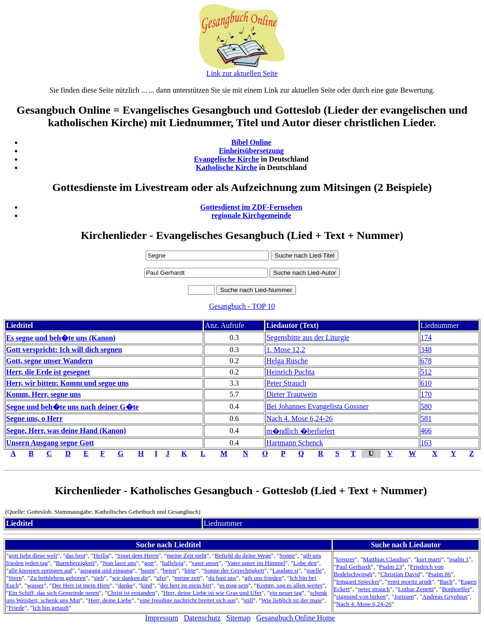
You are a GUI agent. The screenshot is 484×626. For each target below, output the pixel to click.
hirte (189, 570)
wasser (35, 585)
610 (426, 383)
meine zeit (187, 577)
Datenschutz (202, 618)
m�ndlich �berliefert (300, 431)
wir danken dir (130, 577)
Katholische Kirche (226, 167)
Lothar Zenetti (416, 588)
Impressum (161, 618)
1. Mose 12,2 (285, 350)
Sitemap (238, 618)
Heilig (101, 555)
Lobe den (304, 562)
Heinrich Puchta (290, 372)
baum (148, 570)
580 (426, 406)
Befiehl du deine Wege (243, 555)
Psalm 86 (439, 574)
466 (426, 431)
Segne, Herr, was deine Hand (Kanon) (66, 431)
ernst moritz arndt (410, 581)
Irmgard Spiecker (357, 581)
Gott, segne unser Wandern (49, 361)
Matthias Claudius (385, 559)
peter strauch (374, 588)
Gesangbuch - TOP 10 (242, 306)
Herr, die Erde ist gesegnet (48, 372)
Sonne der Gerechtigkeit (234, 570)
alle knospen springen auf (40, 570)
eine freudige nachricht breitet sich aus (187, 600)
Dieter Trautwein (291, 394)
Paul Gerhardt (353, 566)
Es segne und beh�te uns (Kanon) (60, 338)
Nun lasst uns (119, 562)
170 (426, 394)
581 (426, 418)
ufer (161, 577)
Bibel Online (251, 142)
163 (426, 443)
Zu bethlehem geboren (58, 577)
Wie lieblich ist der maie (291, 600)
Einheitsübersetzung (251, 151)
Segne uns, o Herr (34, 418)
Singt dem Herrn (138, 555)
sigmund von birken (361, 596)
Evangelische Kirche (226, 159)
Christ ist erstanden (131, 592)
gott (149, 562)
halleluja (172, 562)
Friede (16, 607)
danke (125, 585)
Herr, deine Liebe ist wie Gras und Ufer (212, 592)
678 (426, 361)
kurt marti (429, 559)
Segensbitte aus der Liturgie (308, 337)
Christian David (400, 574)
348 (426, 350)
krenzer (345, 559)
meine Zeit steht (187, 555)
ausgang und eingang (107, 570)
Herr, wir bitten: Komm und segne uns (67, 383)
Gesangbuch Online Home (295, 618)
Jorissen (404, 596)
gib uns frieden (263, 577)
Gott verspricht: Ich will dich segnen (64, 350)
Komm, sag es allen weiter (289, 585)
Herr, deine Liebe (110, 600)
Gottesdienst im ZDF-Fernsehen (251, 207)
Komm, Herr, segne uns (43, 394)
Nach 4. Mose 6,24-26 (299, 418)
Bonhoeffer (456, 588)
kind (146, 585)
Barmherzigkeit (75, 562)
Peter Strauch (286, 383)
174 (426, 337)
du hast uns (222, 577)
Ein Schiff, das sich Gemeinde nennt (53, 592)
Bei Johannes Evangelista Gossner (317, 406)
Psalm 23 (390, 566)
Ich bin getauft (51, 607)
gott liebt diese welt (32, 555)
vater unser (205, 562)
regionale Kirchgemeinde (251, 215)
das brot (76, 555)
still (248, 600)
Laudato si (285, 570)
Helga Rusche (287, 361)
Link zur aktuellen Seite (241, 73)
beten (169, 570)
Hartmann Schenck (294, 443)
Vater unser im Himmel (256, 562)
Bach (446, 581)
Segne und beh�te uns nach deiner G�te (72, 407)
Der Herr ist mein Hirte (81, 585)
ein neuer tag (286, 592)
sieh (99, 577)
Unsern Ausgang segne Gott (50, 443)
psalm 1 (459, 559)
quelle (314, 570)
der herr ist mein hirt (185, 585)
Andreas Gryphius (444, 596)
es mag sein (233, 585)
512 (426, 372)
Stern (14, 577)
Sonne (287, 555)
